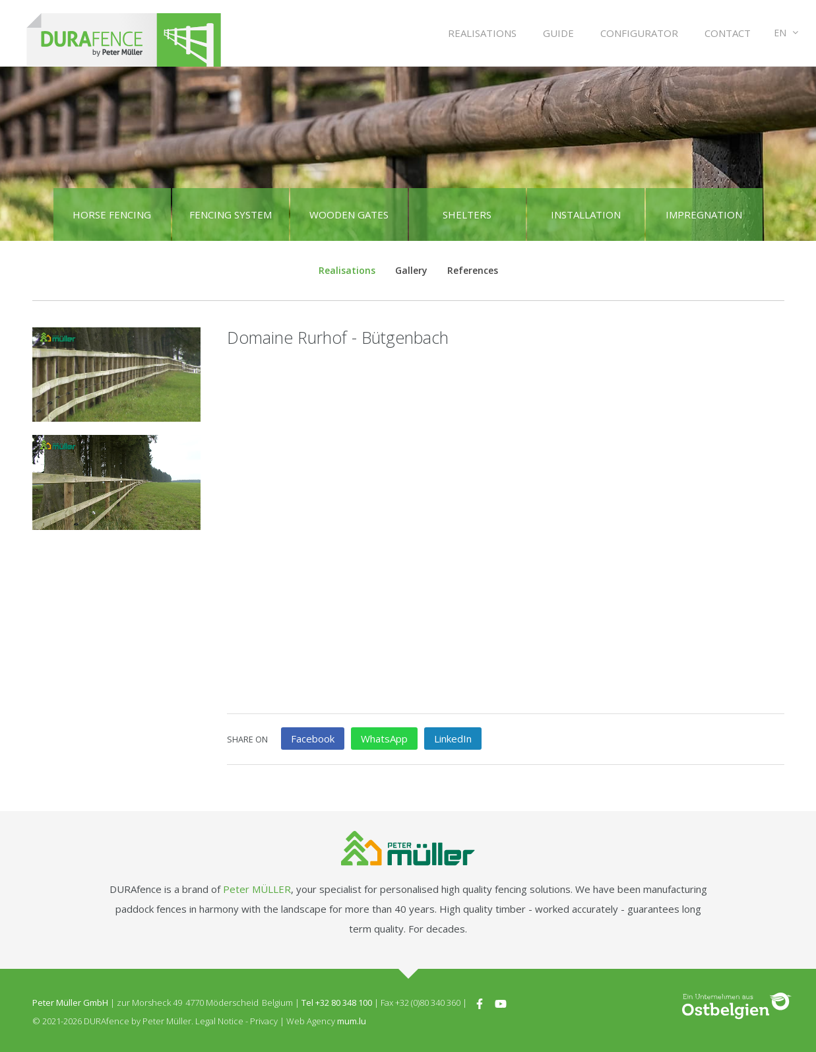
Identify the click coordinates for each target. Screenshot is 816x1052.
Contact (728, 33)
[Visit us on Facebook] (479, 1002)
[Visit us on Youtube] (500, 1002)
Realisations (482, 33)
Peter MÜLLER (257, 889)
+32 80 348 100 (343, 1002)
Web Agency (310, 1021)
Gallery (411, 270)
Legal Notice (219, 1021)
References (472, 270)
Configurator (639, 33)
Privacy (264, 1021)
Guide (558, 33)
